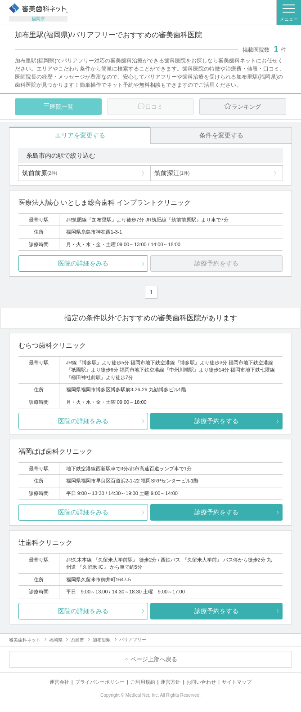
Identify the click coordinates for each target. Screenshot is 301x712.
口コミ (154, 106)
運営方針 (170, 682)
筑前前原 (39, 173)
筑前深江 (171, 173)
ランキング (246, 106)
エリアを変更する (80, 135)
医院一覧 (61, 106)
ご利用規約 (142, 682)
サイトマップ (237, 682)
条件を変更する (221, 135)
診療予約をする (216, 421)
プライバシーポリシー (100, 682)
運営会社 (59, 682)
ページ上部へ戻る (153, 659)
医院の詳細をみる (83, 263)
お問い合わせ (201, 682)
